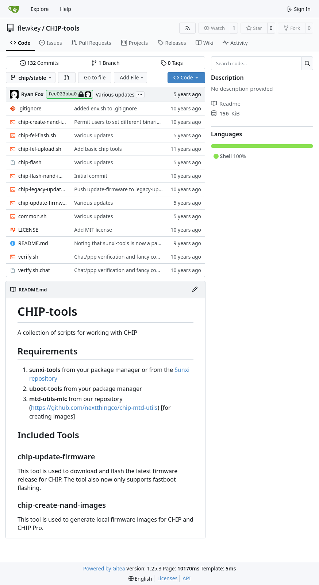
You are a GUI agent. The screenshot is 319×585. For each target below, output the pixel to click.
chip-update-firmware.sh (42, 202)
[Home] (14, 9)
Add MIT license (93, 229)
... (140, 94)
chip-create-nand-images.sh (42, 121)
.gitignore (30, 108)
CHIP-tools (63, 28)
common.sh (32, 216)
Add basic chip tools (98, 148)
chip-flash (30, 162)
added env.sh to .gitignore (105, 108)
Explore (40, 8)
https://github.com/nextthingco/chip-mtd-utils (94, 408)
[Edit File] (195, 289)
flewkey (29, 28)
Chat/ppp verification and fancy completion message (137, 256)
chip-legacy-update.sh (42, 189)
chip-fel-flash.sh (37, 135)
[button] (67, 77)
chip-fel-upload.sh (39, 148)
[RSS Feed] (187, 28)
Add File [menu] (132, 77)
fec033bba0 (69, 94)
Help (65, 8)
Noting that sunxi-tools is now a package (122, 243)
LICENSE (28, 229)
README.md (33, 243)
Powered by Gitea (104, 568)
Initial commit (90, 175)
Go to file (94, 77)
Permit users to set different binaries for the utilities (136, 121)
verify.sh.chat (34, 270)
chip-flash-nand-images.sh (42, 175)
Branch (105, 62)
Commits (39, 62)
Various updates (115, 94)
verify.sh (28, 256)
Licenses (167, 578)
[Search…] (307, 63)
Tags (172, 62)
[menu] (140, 578)
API (186, 578)
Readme (226, 103)
